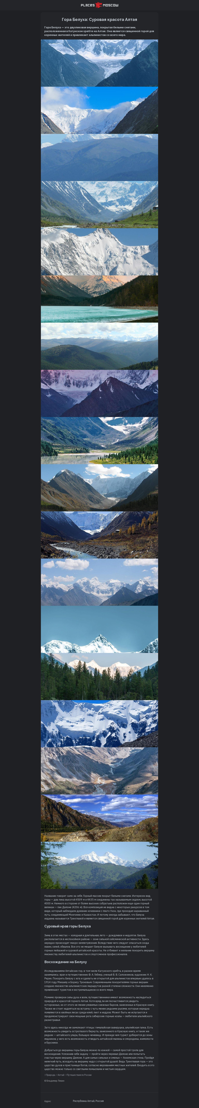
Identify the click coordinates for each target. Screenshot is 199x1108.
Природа (50, 1075)
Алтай (61, 1075)
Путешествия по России (79, 1075)
